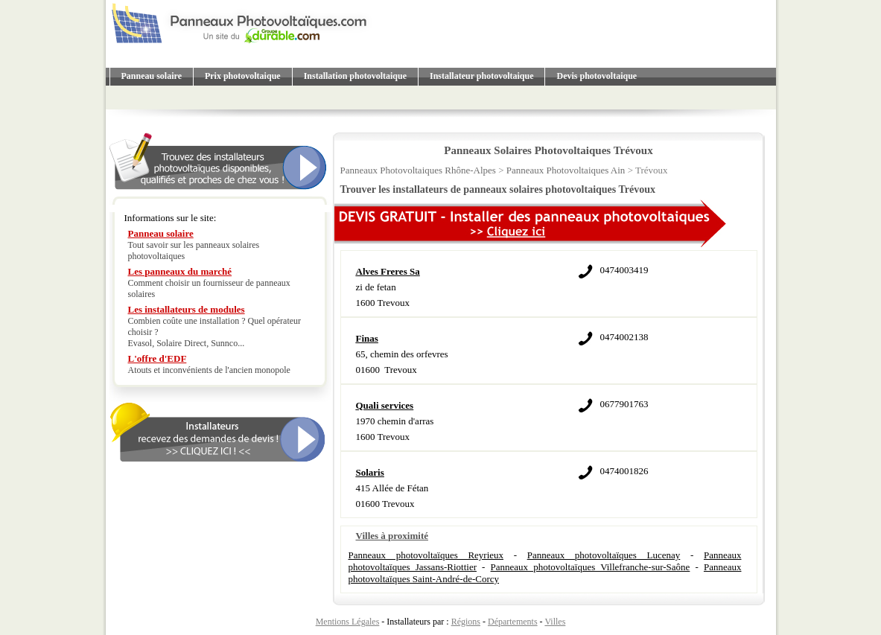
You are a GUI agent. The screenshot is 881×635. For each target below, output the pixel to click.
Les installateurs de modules (186, 309)
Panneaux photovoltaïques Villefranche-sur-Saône (590, 566)
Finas (367, 338)
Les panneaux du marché (180, 271)
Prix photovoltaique (243, 76)
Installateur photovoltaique (481, 76)
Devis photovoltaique (596, 76)
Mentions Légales (348, 621)
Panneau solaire (151, 76)
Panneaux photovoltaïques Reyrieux (426, 555)
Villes (554, 621)
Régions (465, 621)
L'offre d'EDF (157, 358)
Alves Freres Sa (388, 271)
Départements (513, 621)
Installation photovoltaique (355, 76)
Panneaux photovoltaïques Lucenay (604, 555)
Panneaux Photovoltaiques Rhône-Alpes (418, 170)
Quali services (385, 405)
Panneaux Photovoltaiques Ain (566, 170)
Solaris (370, 472)
